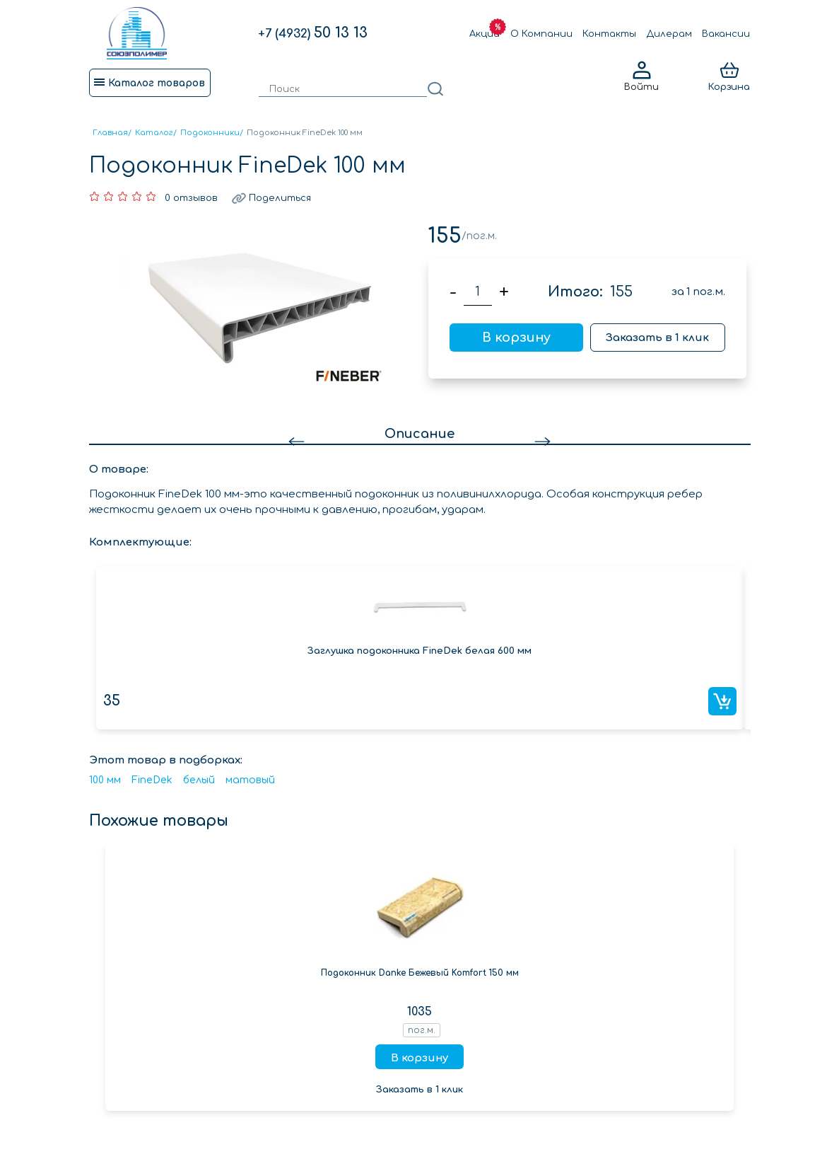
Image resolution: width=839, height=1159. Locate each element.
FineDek (151, 780)
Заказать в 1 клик (657, 338)
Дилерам (669, 34)
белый (199, 780)
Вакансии (726, 34)
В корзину (516, 337)
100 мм (105, 780)
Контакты (609, 34)
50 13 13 (313, 33)
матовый (250, 780)
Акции (484, 34)
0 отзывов (191, 198)
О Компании (541, 34)
